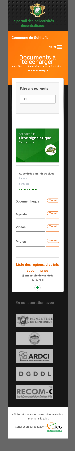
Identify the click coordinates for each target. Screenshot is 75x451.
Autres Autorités (28, 189)
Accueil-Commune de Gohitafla (44, 66)
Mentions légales (38, 431)
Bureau (23, 178)
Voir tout (53, 200)
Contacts (24, 183)
